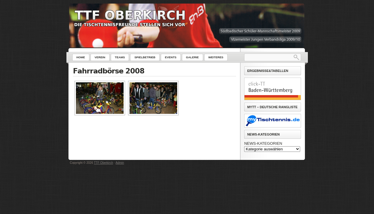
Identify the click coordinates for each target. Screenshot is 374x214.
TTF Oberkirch (103, 162)
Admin (120, 162)
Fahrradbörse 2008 (108, 71)
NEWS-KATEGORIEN (263, 143)
